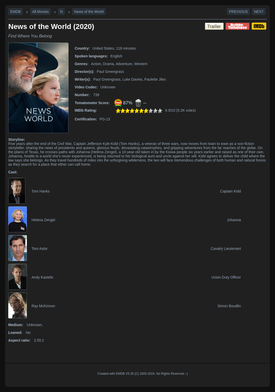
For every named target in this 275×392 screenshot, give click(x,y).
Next (259, 12)
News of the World (89, 12)
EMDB (15, 12)
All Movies (40, 12)
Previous (238, 12)
